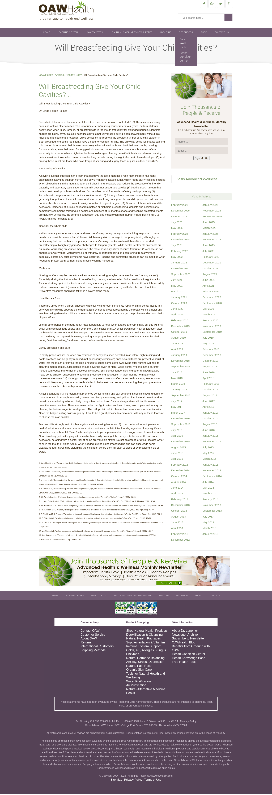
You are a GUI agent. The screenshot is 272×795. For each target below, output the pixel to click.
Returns (85, 643)
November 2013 (211, 506)
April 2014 (177, 494)
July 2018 (176, 373)
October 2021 (210, 269)
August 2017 (209, 396)
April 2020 (177, 315)
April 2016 (177, 436)
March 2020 (209, 315)
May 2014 (208, 488)
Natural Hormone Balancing (145, 659)
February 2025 (179, 234)
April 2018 (208, 379)
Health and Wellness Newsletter (131, 33)
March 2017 (178, 413)
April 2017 (208, 408)
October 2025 (179, 217)
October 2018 (210, 361)
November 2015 (211, 442)
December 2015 (180, 442)
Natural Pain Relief (139, 667)
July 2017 (176, 402)
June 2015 (177, 454)
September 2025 (212, 217)
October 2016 (210, 419)
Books (130, 694)
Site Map (116, 781)
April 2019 (177, 350)
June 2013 (177, 523)
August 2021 (209, 275)
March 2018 (178, 384)
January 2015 (210, 465)
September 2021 (180, 275)
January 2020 (210, 321)
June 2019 (177, 344)
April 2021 (208, 286)
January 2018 (179, 390)
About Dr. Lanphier (185, 632)
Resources (186, 33)
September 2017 (180, 396)
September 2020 (212, 304)
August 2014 (178, 483)
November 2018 (180, 361)
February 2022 (210, 258)
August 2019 (178, 338)
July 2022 (208, 252)
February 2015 (179, 465)
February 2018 (210, 384)
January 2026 (210, 206)
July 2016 (176, 431)
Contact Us (222, 33)
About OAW (88, 639)
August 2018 (209, 367)
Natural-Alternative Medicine (145, 690)
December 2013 (180, 506)
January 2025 (210, 234)
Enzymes (132, 655)
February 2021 (210, 292)
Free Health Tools (184, 44)
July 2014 (208, 483)
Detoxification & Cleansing (144, 636)
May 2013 (208, 523)
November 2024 (211, 240)
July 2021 (176, 281)
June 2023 (208, 246)
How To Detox (94, 33)
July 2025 (176, 223)
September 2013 (212, 511)
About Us (165, 33)
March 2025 (209, 229)
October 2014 (179, 477)
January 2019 (179, 356)
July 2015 (208, 448)
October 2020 (179, 304)
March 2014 (209, 494)
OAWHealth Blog (183, 643)
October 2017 (210, 390)
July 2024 (176, 246)
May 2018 (177, 379)
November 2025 (211, 211)
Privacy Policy (133, 781)
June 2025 (208, 223)
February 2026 (179, 206)
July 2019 (208, 338)
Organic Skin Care (139, 671)
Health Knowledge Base (188, 659)
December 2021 (211, 263)
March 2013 (209, 529)
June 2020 (177, 309)
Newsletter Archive (185, 636)
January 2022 (179, 263)
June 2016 (208, 431)
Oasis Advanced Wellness (197, 180)
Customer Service (92, 636)
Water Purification (138, 682)
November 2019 (211, 327)
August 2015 (178, 448)
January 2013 (210, 535)
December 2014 (180, 471)
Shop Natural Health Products (147, 632)
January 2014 (210, 500)
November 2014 (211, 471)
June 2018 (208, 373)
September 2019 (212, 333)
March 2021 (178, 292)
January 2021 (179, 298)
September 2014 (212, 477)
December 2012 (180, 540)
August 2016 (209, 425)
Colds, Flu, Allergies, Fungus (146, 651)
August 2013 (178, 517)
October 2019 (179, 333)
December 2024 (180, 240)
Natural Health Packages (143, 639)
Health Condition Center (186, 58)
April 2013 (177, 529)
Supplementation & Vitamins (145, 643)
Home (46, 33)
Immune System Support (143, 647)
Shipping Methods (92, 651)
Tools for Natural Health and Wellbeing (145, 677)
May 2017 (177, 408)
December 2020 (211, 298)
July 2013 (208, 517)
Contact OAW (89, 632)
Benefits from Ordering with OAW (191, 649)
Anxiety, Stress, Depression (145, 663)
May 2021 (177, 286)
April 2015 (177, 459)
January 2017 (210, 413)
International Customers (97, 647)
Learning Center (68, 33)
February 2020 (179, 321)
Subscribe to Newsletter (188, 639)
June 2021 (208, 281)
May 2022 (177, 258)
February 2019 (210, 350)
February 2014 (179, 500)
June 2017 (208, 402)
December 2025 (180, 211)
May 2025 (177, 229)
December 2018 (211, 356)
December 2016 (180, 419)
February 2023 (179, 252)
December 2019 (180, 327)
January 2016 (210, 436)
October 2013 (179, 511)
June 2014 (177, 488)
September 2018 (180, 367)
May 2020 (208, 309)
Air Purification (136, 686)
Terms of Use (152, 781)
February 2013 (179, 535)
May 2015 (208, 454)
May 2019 (208, 344)
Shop (204, 33)
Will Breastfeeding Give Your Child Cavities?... (90, 92)
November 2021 (180, 269)
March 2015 (209, 459)
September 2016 (180, 425)
